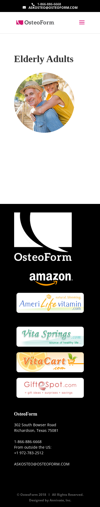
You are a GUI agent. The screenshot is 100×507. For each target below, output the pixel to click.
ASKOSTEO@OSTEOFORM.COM (42, 463)
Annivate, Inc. (60, 500)
